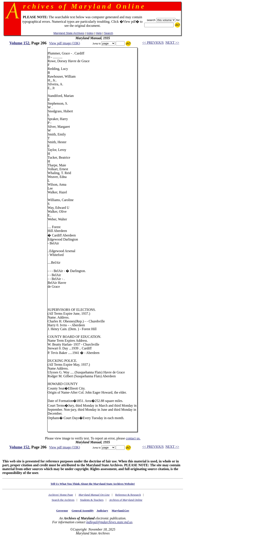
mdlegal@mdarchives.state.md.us (109, 522)
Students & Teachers (92, 499)
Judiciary (102, 510)
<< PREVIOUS (153, 42)
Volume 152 (19, 43)
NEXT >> (172, 42)
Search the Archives (63, 499)
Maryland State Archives (69, 33)
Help (99, 33)
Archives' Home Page (60, 494)
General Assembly (82, 510)
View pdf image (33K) (64, 43)
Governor (62, 510)
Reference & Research (128, 494)
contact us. (133, 438)
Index (90, 33)
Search (108, 33)
